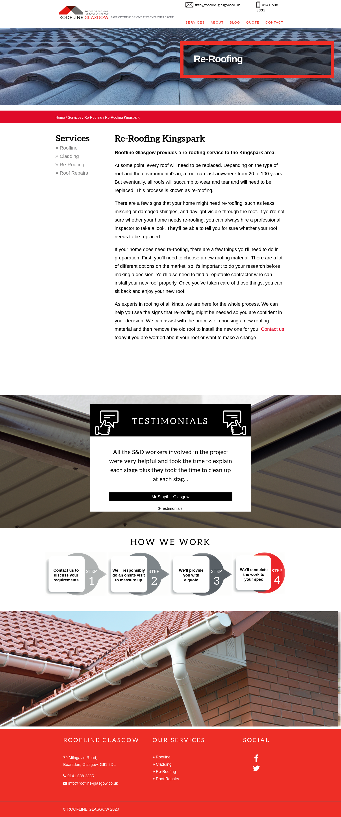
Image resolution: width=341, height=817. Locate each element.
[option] (170, 66)
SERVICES (195, 22)
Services (74, 117)
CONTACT (274, 22)
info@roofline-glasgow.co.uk (217, 5)
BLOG (235, 22)
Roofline (67, 148)
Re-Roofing (93, 117)
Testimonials (170, 508)
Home (60, 117)
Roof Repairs (72, 173)
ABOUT (217, 22)
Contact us (272, 329)
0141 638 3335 (78, 776)
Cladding (67, 156)
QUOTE (252, 22)
